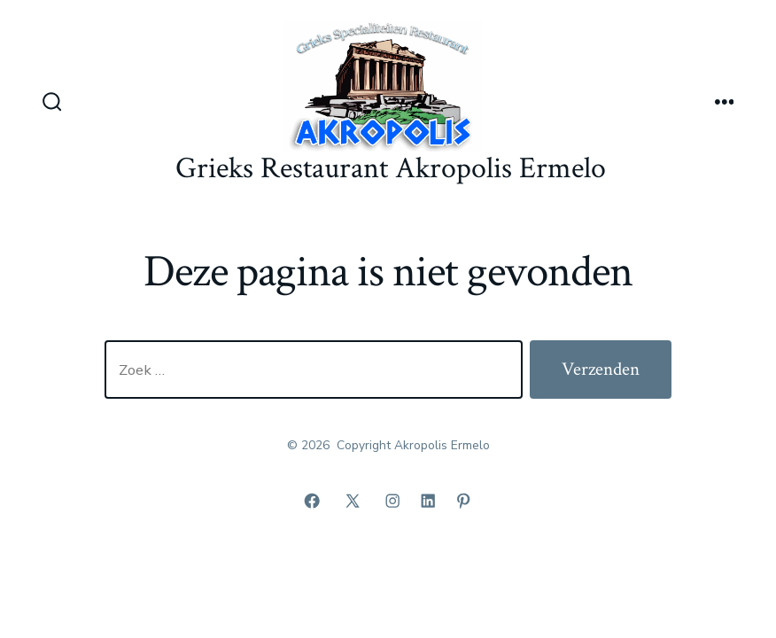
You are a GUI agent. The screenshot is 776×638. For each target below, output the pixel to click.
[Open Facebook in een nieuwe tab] (312, 501)
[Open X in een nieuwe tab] (352, 501)
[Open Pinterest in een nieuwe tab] (463, 501)
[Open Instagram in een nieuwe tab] (392, 501)
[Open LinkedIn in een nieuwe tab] (428, 501)
